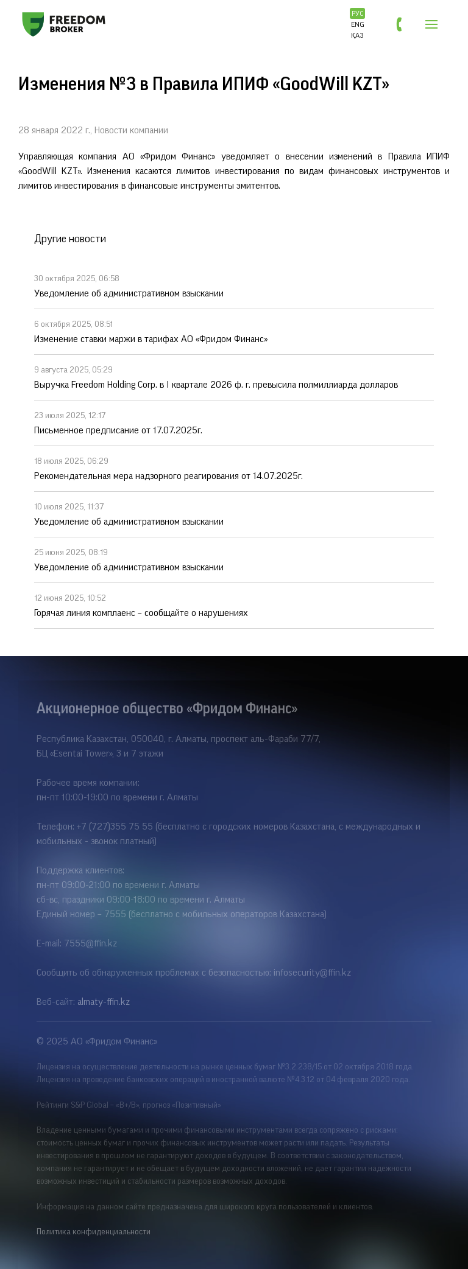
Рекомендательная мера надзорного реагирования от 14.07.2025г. (234, 467)
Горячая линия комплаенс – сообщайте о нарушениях (234, 604)
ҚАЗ (357, 35)
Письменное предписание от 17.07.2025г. (234, 421)
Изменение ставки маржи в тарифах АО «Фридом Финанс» (234, 330)
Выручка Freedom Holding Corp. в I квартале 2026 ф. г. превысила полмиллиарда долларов (234, 376)
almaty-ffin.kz (103, 1002)
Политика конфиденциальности (94, 1232)
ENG (357, 24)
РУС (358, 13)
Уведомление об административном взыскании (234, 284)
